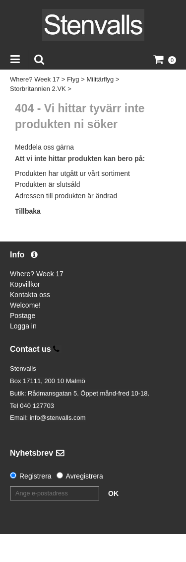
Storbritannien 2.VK (38, 88)
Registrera (35, 476)
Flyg (73, 79)
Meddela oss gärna (44, 147)
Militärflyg (100, 79)
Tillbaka (28, 211)
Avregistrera (84, 476)
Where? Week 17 (35, 79)
